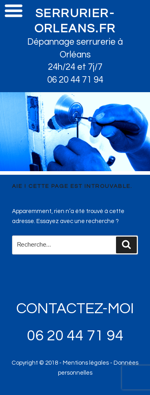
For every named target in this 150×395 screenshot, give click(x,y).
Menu (13, 10)
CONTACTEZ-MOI (75, 308)
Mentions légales (86, 363)
